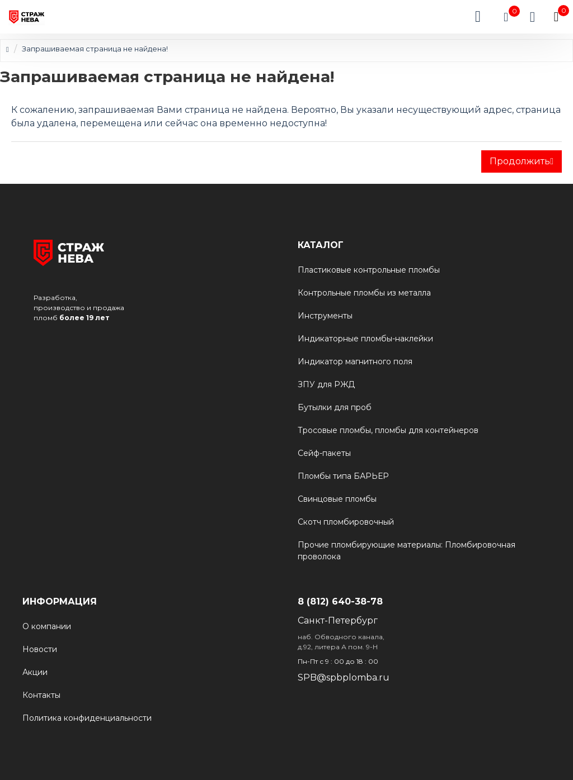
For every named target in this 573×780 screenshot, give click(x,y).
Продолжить (520, 161)
